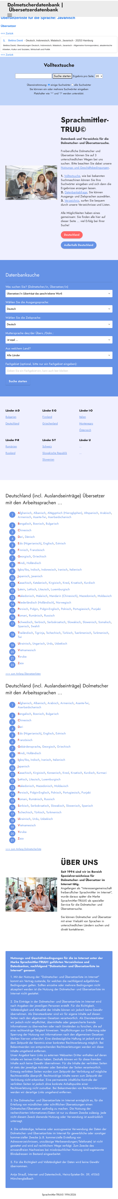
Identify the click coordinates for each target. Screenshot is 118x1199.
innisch (23, 555)
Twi (20, 642)
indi (21, 568)
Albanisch (39, 518)
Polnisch (66, 614)
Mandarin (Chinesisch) (63, 601)
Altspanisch (91, 518)
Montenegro (86, 429)
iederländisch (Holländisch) (36, 608)
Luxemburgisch (60, 595)
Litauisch (43, 595)
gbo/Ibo (23, 575)
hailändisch (25, 638)
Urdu (50, 649)
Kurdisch (89, 588)
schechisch (25, 818)
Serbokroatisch (56, 628)
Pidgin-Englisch (49, 614)
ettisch (22, 785)
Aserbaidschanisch (59, 522)
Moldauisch (105, 601)
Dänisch (30, 542)
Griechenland (50, 429)
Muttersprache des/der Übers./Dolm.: (30, 333)
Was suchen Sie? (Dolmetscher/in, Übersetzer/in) (37, 287)
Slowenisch (89, 628)
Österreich (85, 435)
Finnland (47, 422)
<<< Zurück (7, 33)
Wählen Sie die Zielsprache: (23, 318)
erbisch (23, 811)
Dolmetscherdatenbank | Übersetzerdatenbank (35, 7)
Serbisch (39, 628)
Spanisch (23, 632)
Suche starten (18, 381)
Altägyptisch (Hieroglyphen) (64, 518)
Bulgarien (11, 422)
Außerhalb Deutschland (78, 251)
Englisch (48, 549)
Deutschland (71, 240)
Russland (10, 458)
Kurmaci (102, 778)
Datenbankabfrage (76, 198)
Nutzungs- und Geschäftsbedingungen (85, 173)
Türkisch (68, 638)
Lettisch (31, 595)
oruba (22, 662)
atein (21, 595)
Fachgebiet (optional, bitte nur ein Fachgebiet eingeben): (41, 364)
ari (20, 542)
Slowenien (48, 465)
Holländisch (34, 568)
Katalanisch (40, 588)
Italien (82, 422)
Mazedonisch (87, 601)
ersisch (23, 614)
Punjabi (96, 614)
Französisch (37, 555)
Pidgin (34, 614)
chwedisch (25, 628)
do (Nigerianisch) (29, 549)
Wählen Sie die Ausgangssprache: (27, 302)
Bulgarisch (52, 529)
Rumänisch (35, 621)
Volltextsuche (72, 181)
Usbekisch (61, 649)
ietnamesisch (27, 655)
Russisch (49, 621)
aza (21, 669)
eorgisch (24, 562)
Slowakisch (74, 628)
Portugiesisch (81, 614)
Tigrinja (39, 638)
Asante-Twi (39, 522)
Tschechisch (53, 638)
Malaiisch (41, 601)
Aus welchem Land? (18, 348)
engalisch (24, 529)
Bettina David (15, 40)
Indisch (35, 575)
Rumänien (11, 452)
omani (22, 621)
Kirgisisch (55, 588)
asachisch (24, 588)
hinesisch (24, 536)
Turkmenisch (100, 638)
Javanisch (37, 581)
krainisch (24, 649)
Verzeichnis (72, 206)
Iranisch (63, 575)
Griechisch (39, 562)
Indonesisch (48, 575)
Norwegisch (63, 608)
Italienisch (75, 575)
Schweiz (47, 452)
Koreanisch (54, 778)
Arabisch (105, 518)
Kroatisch (76, 588)
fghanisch (25, 518)
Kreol (66, 588)
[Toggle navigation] (9, 15)
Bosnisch (38, 529)
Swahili (35, 632)
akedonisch (26, 601)
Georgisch (48, 752)
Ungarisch (38, 649)
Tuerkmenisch (83, 638)
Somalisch (104, 628)
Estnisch (61, 549)
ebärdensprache (29, 752)
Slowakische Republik (54, 458)
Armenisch (24, 522)
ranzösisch (25, 745)
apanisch (24, 581)
